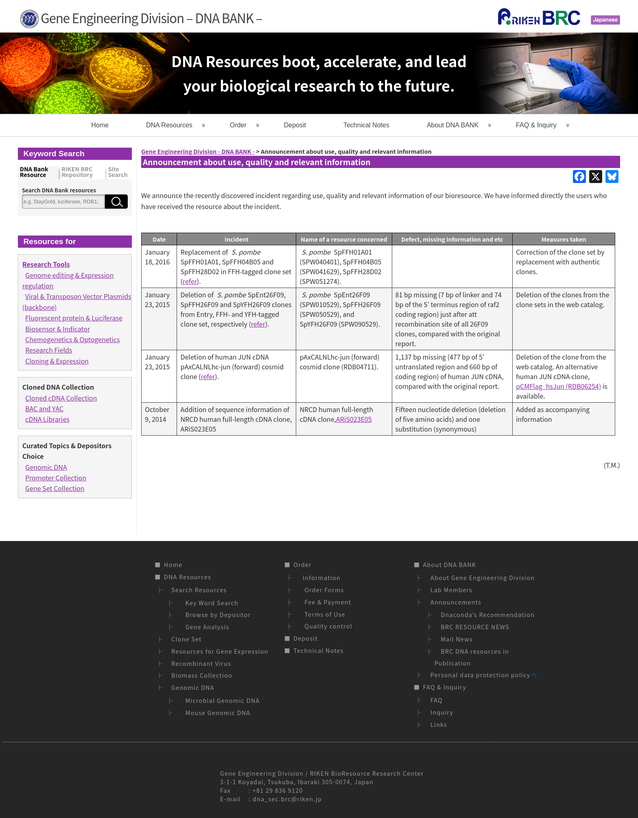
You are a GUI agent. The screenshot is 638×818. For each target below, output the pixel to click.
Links (438, 724)
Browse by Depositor (216, 614)
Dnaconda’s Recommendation (488, 614)
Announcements (455, 602)
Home (100, 125)
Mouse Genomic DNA (216, 712)
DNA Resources (169, 125)
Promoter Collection (55, 477)
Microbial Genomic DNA (221, 700)
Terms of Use (323, 614)
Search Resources (199, 589)
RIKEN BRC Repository (77, 172)
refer (190, 281)
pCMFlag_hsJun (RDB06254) (558, 386)
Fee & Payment (326, 602)
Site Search (117, 172)
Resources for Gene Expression (219, 651)
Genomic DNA (46, 467)
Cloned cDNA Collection (61, 398)
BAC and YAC (44, 408)
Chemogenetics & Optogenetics (72, 339)
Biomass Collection (201, 675)
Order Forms (322, 589)
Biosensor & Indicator (57, 329)
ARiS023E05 (354, 419)
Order (238, 125)
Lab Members (451, 589)
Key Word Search (210, 602)
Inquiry (441, 712)
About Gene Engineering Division (482, 577)
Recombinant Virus (201, 663)
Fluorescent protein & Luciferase (73, 318)
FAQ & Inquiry (536, 125)
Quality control (326, 626)
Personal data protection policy (483, 674)
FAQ (436, 700)
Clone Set (186, 639)
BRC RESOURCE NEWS (475, 626)
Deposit (295, 125)
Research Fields (48, 350)
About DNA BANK (452, 125)
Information (320, 577)
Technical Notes (366, 125)
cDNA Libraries (47, 419)
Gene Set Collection (55, 488)
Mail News (457, 639)
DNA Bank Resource (34, 172)
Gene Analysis (205, 626)
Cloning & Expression (57, 361)
